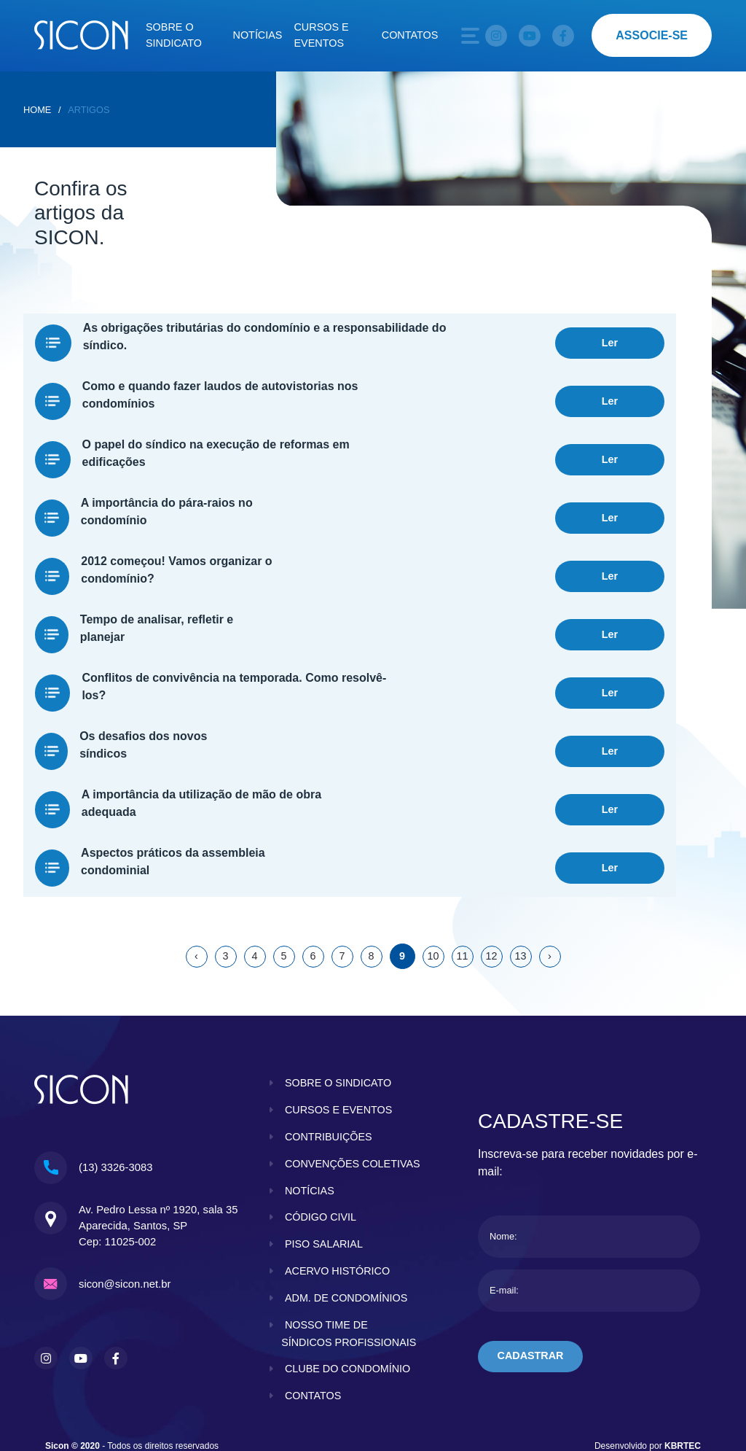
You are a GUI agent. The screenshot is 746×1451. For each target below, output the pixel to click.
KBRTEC (682, 1361)
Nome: (503, 1134)
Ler (610, 337)
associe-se (652, 35)
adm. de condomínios (346, 1213)
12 (491, 854)
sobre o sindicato (338, 981)
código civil (320, 1132)
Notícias (258, 35)
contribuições (328, 1034)
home (37, 109)
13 (520, 854)
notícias (309, 1106)
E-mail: (504, 1188)
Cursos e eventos (321, 35)
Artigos (88, 109)
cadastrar (531, 1254)
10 (433, 854)
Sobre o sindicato (174, 35)
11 (462, 854)
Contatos (410, 35)
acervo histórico (337, 1186)
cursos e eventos (339, 1008)
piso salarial (324, 1159)
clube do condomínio (348, 1284)
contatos (313, 1311)
